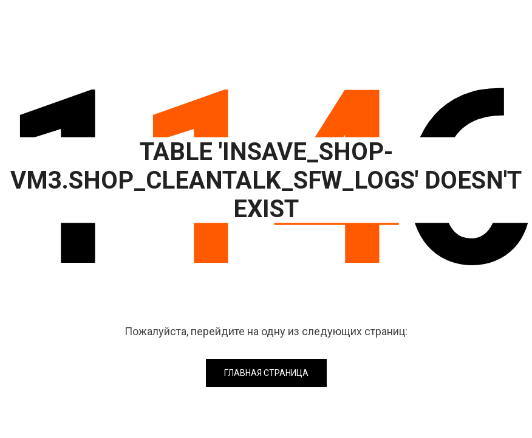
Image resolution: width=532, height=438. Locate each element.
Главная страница (266, 373)
